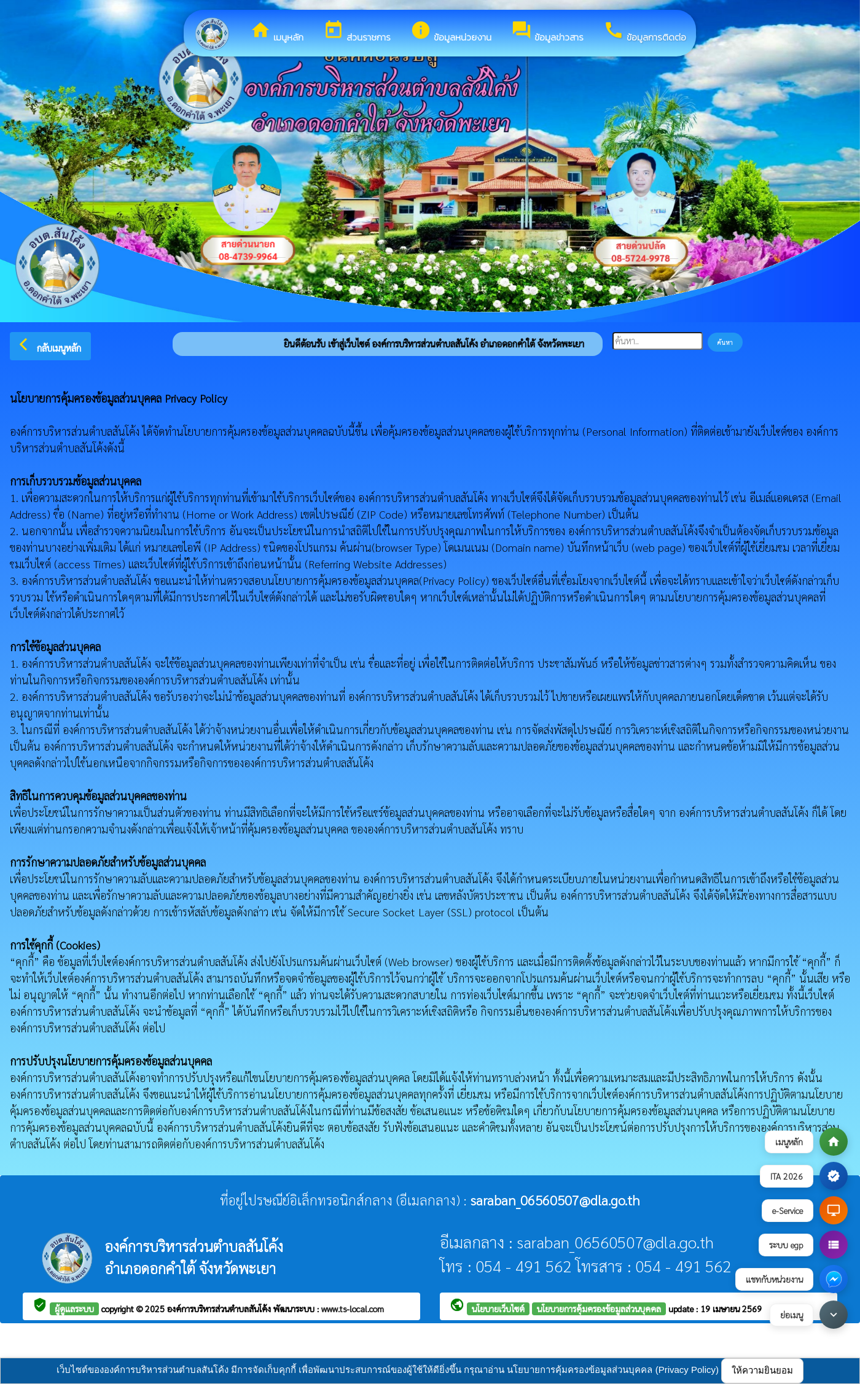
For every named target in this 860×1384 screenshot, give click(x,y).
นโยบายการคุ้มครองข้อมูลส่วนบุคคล (599, 1308)
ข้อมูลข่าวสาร (547, 32)
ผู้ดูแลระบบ (74, 1308)
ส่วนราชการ (357, 32)
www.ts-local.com (352, 1308)
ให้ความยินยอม (762, 1370)
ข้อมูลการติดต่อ (644, 32)
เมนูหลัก (276, 32)
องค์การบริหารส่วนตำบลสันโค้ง (220, 1308)
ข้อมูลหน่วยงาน (450, 32)
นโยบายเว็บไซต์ (498, 1308)
